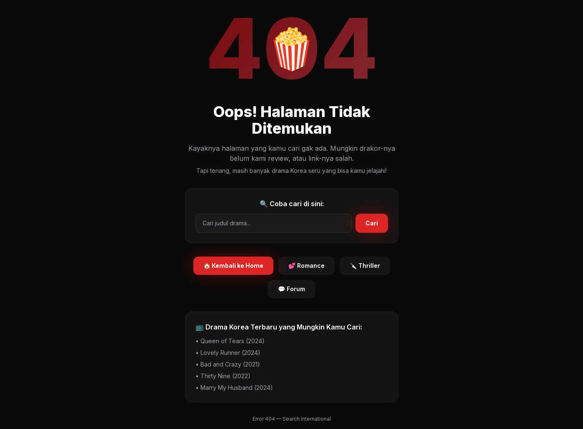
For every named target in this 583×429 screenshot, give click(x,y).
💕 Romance (306, 265)
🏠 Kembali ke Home (233, 265)
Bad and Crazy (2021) (230, 364)
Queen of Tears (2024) (232, 340)
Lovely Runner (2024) (230, 352)
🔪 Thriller (365, 265)
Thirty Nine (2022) (225, 375)
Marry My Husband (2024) (236, 387)
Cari (371, 223)
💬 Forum (291, 288)
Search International (307, 419)
